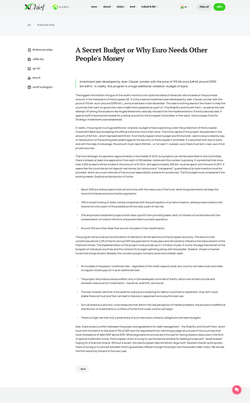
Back (83, 368)
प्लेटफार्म (107, 7)
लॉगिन (219, 6)
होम (29, 25)
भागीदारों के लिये (148, 7)
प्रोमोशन (120, 7)
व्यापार (94, 7)
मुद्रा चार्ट (34, 68)
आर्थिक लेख (36, 59)
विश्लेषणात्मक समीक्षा (46, 25)
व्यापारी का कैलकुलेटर (40, 87)
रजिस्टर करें (204, 6)
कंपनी (132, 7)
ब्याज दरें (34, 78)
